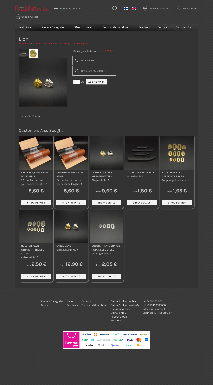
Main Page (25, 27)
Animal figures (81, 43)
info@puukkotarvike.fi (156, 309)
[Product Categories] (68, 8)
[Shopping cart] (27, 16)
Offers (76, 27)
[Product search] (99, 8)
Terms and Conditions (115, 27)
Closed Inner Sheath (140, 172)
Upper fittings (63, 43)
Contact (162, 27)
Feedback (144, 27)
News (89, 27)
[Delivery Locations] (156, 8)
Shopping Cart (184, 27)
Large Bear (63, 245)
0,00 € (109, 51)
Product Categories (53, 27)
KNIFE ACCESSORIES (43, 43)
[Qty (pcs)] (76, 82)
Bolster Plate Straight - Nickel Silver (32, 249)
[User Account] (186, 8)
